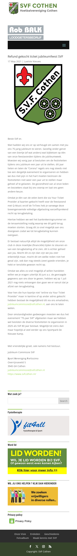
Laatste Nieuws (32, 61)
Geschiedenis (51, 534)
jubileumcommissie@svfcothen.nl (26, 304)
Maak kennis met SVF (45, 537)
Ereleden (35, 534)
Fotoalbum (23, 537)
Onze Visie (20, 534)
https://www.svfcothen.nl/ (22, 374)
